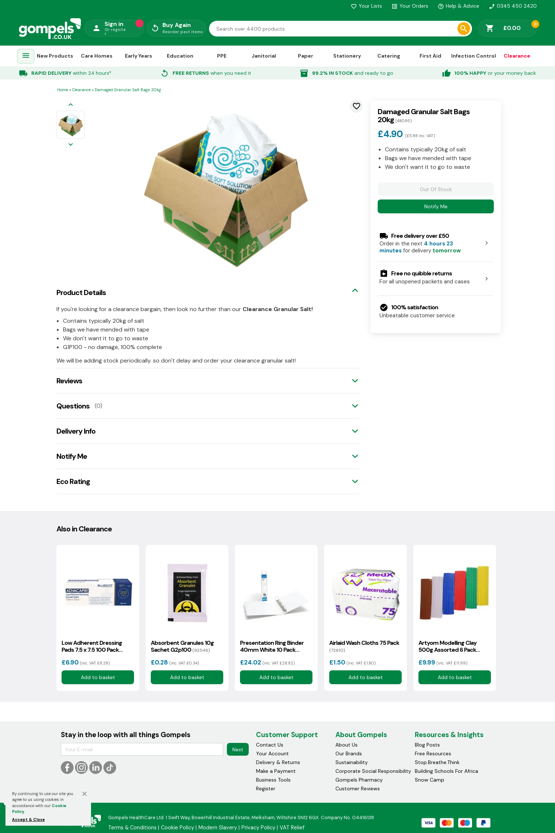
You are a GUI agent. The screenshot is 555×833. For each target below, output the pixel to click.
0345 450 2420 (513, 6)
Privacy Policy (258, 827)
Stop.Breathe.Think (437, 762)
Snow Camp (429, 779)
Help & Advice (458, 6)
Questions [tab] (73, 406)
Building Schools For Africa (446, 771)
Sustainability (351, 762)
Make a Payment (276, 771)
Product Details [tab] (81, 292)
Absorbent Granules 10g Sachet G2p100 (182, 646)
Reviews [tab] (69, 380)
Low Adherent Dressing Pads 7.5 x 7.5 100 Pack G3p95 (92, 646)
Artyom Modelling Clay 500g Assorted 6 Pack (447, 646)
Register (265, 788)
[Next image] (70, 145)
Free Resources (433, 753)
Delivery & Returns (278, 762)
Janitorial (264, 56)
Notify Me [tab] (71, 456)
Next (237, 749)
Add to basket (97, 677)
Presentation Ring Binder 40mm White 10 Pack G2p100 (272, 646)
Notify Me (436, 206)
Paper (305, 56)
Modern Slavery (217, 827)
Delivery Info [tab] (75, 431)
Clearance (517, 56)
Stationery (347, 56)
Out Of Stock (436, 189)
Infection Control (473, 56)
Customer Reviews (357, 788)
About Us (346, 744)
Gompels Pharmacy (359, 779)
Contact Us (269, 744)
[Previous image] (70, 105)
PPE (222, 56)
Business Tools (273, 779)
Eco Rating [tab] (73, 481)
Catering (388, 56)
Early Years (138, 56)
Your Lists (366, 6)
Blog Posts (427, 744)
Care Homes (97, 56)
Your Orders (409, 6)
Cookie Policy (177, 827)
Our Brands (348, 753)
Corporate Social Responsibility (373, 771)
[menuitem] (25, 56)
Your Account (272, 753)
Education (180, 56)
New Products (55, 56)
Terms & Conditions (132, 827)
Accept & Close (28, 819)
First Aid (430, 56)
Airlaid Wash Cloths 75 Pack (364, 646)
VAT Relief (292, 827)
